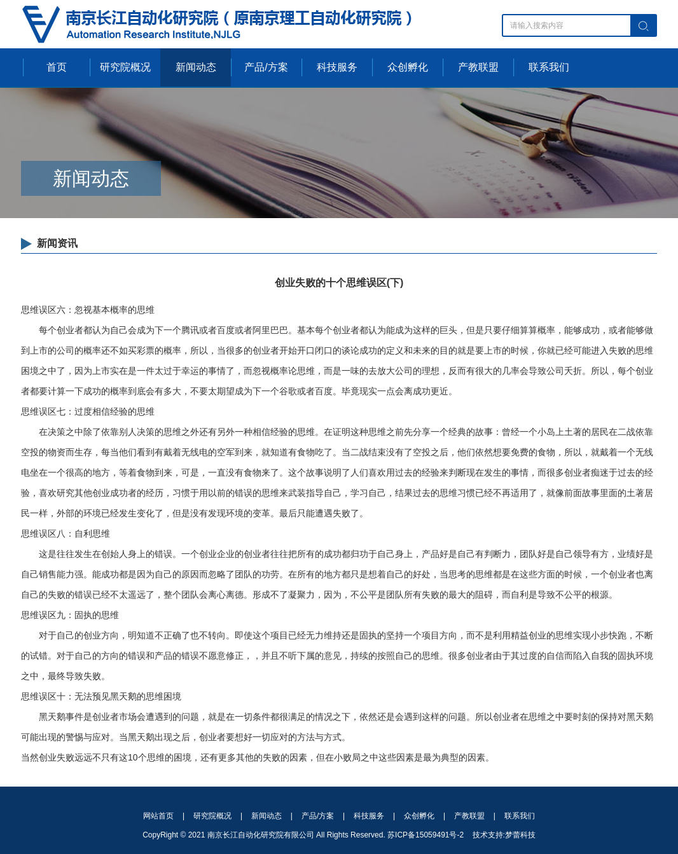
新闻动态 (196, 67)
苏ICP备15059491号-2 (425, 834)
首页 (56, 67)
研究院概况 (125, 67)
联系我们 (549, 67)
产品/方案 (265, 67)
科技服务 (337, 67)
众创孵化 (407, 67)
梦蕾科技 (520, 834)
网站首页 (158, 815)
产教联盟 (478, 67)
